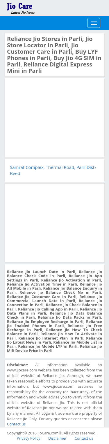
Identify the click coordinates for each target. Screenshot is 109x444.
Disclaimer (57, 438)
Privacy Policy (28, 438)
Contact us (16, 424)
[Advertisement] (50, 117)
